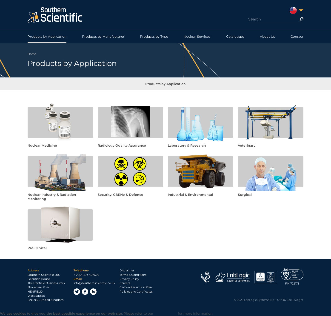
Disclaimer (127, 270)
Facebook (85, 291)
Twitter (77, 291)
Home (32, 54)
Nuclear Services (197, 36)
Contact (297, 36)
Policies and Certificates (136, 291)
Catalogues (235, 36)
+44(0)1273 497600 (86, 274)
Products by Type (154, 36)
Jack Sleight (295, 300)
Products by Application (47, 36)
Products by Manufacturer (103, 36)
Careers (125, 283)
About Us (267, 36)
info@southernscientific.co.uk (94, 283)
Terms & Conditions (133, 274)
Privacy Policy (129, 279)
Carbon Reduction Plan (136, 287)
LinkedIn (93, 291)
